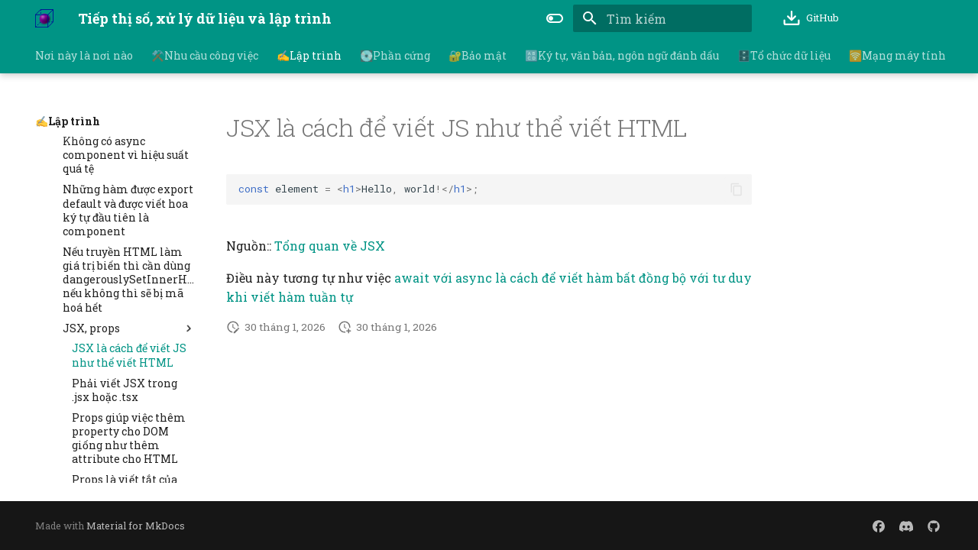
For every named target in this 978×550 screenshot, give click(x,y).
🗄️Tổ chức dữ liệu (784, 56)
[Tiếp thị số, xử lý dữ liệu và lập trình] (44, 18)
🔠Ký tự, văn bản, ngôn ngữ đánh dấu (622, 56)
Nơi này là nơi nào (84, 56)
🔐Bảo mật (478, 56)
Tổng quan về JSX (329, 246)
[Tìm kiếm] (662, 18)
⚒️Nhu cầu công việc (204, 56)
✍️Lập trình (309, 56)
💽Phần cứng (395, 56)
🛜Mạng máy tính (897, 56)
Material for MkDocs (135, 525)
